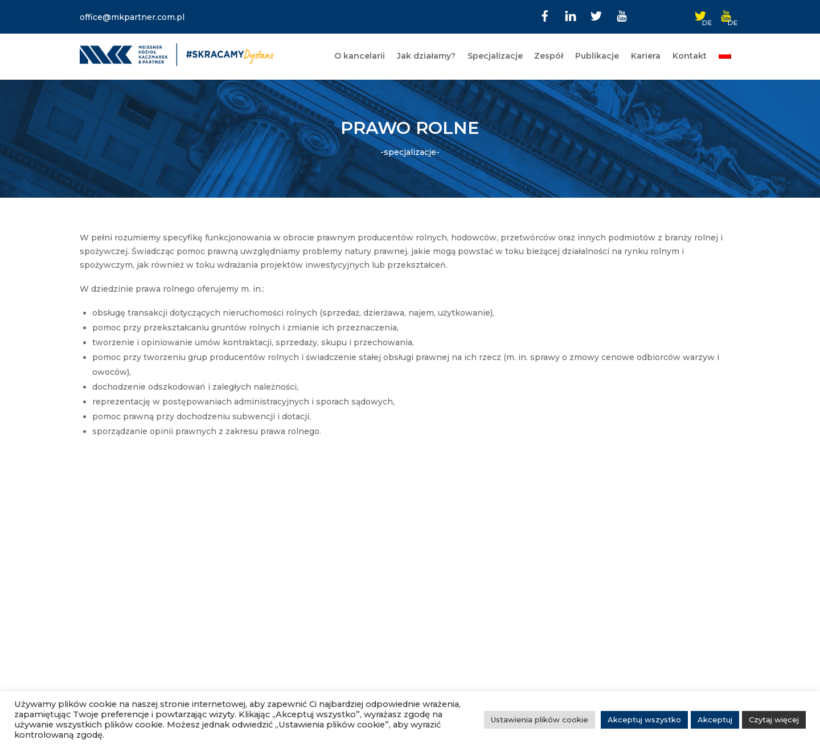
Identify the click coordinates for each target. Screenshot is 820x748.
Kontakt (690, 56)
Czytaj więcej (774, 719)
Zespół (548, 56)
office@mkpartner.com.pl (132, 17)
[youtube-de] (726, 15)
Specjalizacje (495, 56)
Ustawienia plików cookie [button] (539, 719)
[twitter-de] (700, 15)
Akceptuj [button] (715, 719)
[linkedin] (570, 15)
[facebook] (545, 15)
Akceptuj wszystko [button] (644, 719)
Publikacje (597, 56)
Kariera (646, 56)
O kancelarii (359, 56)
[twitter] (596, 15)
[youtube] (621, 15)
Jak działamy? (426, 56)
